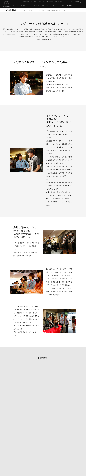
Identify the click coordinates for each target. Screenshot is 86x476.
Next (75, 6)
